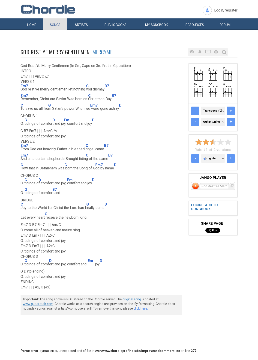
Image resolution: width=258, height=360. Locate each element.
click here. (141, 308)
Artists (81, 25)
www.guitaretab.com (38, 304)
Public (115, 25)
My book (156, 25)
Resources (195, 25)
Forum (225, 25)
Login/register (225, 10)
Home (31, 25)
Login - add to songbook (204, 207)
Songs (55, 25)
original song (132, 299)
